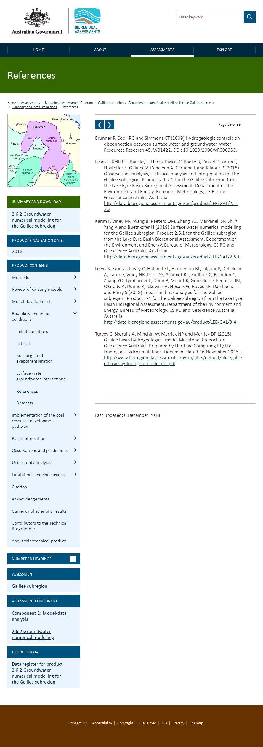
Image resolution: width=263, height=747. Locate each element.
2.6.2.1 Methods (75, 277)
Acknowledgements (30, 499)
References (27, 391)
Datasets (24, 403)
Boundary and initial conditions (34, 107)
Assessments (162, 49)
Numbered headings (31, 558)
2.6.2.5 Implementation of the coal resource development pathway (75, 414)
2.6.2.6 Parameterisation (75, 438)
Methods (20, 277)
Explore (224, 49)
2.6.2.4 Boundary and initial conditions (75, 313)
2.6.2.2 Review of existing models (75, 289)
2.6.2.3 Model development (75, 301)
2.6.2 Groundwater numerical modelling (33, 634)
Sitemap (196, 723)
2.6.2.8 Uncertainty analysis (75, 462)
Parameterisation (28, 438)
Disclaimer (147, 723)
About (100, 49)
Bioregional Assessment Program (69, 103)
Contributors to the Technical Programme (40, 526)
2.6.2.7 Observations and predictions (75, 450)
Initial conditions (32, 331)
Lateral (23, 343)
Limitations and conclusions (38, 475)
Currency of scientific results (39, 511)
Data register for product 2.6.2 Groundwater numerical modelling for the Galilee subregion (37, 673)
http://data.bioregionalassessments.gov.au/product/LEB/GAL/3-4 (170, 322)
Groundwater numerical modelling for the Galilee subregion (172, 103)
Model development (31, 301)
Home (38, 49)
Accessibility (102, 723)
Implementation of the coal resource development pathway (38, 421)
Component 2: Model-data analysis (39, 616)
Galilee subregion (111, 103)
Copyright (125, 723)
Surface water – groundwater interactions (40, 376)
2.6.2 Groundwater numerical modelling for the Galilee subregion (36, 220)
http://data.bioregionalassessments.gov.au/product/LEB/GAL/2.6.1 (172, 257)
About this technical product (39, 541)
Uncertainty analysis (31, 462)
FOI (164, 723)
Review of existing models (37, 289)
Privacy (178, 723)
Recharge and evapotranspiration (34, 358)
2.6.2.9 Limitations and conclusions (75, 474)
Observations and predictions (40, 450)
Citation (19, 487)
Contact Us (77, 723)
